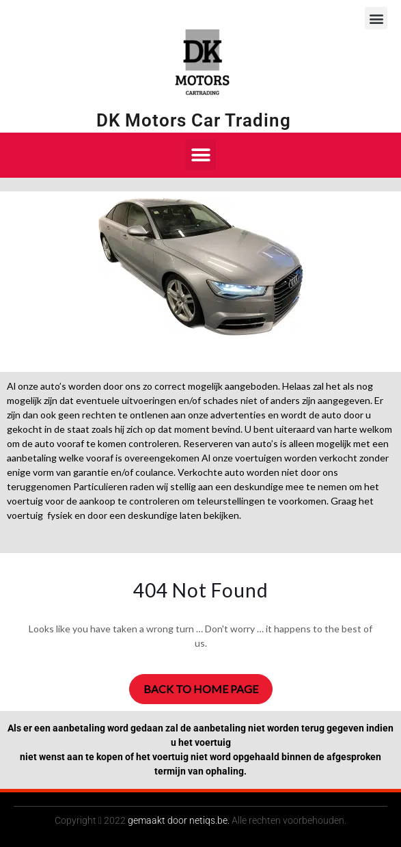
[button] (376, 18)
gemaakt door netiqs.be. (179, 820)
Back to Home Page (200, 688)
